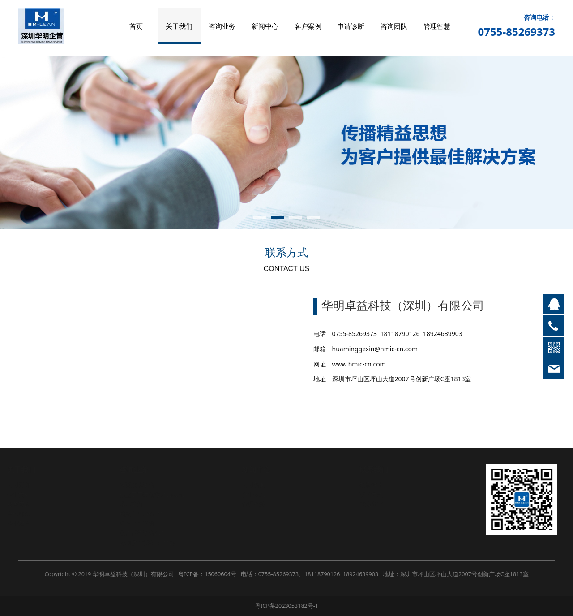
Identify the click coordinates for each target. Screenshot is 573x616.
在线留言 (380, 504)
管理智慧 (436, 26)
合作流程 (27, 514)
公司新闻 (262, 485)
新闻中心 (265, 26)
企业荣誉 (27, 523)
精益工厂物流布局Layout (160, 495)
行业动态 (262, 495)
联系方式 (380, 495)
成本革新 (139, 504)
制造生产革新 (145, 523)
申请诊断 (351, 26)
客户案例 (308, 26)
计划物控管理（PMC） (157, 543)
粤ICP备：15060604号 (207, 574)
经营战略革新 (145, 485)
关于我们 (179, 26)
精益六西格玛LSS (150, 514)
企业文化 (27, 495)
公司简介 (27, 485)
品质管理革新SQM (151, 533)
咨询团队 (394, 26)
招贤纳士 (380, 485)
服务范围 (27, 504)
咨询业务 (222, 26)
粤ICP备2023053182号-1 (286, 606)
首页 (136, 26)
